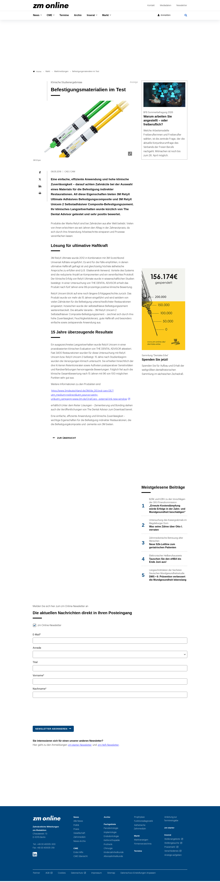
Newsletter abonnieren (51, 729)
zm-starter (169, 829)
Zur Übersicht (66, 439)
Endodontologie (111, 837)
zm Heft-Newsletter (108, 746)
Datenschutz (77, 874)
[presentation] (56, 711)
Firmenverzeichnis (142, 845)
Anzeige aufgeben (173, 856)
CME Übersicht (80, 857)
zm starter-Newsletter (80, 746)
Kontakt (151, 5)
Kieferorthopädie (112, 841)
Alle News (78, 822)
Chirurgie (108, 849)
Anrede (37, 649)
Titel (35, 663)
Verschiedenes (171, 852)
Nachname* (39, 689)
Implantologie (110, 833)
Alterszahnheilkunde (113, 857)
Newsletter (181, 5)
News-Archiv (79, 842)
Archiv (80, 15)
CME (50, 15)
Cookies (62, 874)
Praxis (76, 830)
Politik (76, 826)
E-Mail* (37, 635)
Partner (36, 874)
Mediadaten (165, 5)
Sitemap (111, 874)
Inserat (94, 15)
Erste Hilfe (78, 853)
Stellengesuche (171, 844)
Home (37, 72)
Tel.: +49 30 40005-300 (44, 845)
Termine (66, 15)
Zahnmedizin (79, 838)
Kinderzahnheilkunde (114, 853)
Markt (110, 15)
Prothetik (108, 845)
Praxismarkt (169, 848)
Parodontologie (111, 829)
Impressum (96, 874)
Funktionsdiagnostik (143, 822)
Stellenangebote (172, 840)
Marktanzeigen (141, 841)
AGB (48, 874)
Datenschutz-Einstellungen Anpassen (138, 874)
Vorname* (38, 676)
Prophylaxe (139, 818)
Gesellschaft (79, 834)
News (36, 15)
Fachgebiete (110, 825)
